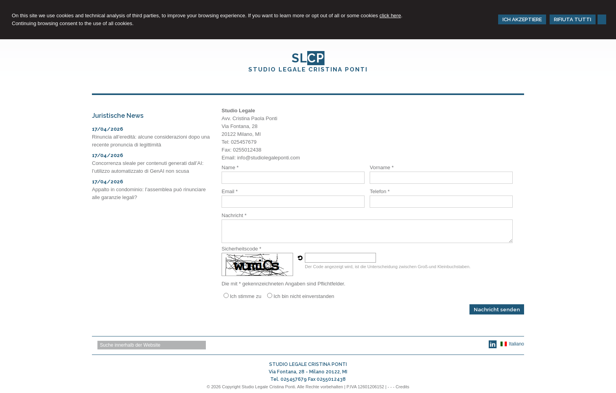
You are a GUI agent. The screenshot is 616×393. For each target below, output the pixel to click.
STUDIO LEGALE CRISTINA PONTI (308, 69)
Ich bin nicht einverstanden (303, 296)
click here (390, 15)
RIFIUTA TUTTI (572, 19)
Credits (402, 386)
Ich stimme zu (245, 296)
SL (308, 58)
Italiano (512, 344)
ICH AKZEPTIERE (522, 19)
